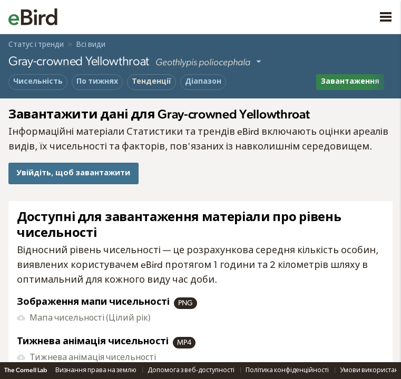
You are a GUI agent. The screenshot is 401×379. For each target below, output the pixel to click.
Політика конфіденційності (288, 370)
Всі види (90, 44)
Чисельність (38, 81)
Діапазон (203, 81)
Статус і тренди (36, 44)
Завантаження (350, 81)
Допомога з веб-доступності (192, 370)
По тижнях (97, 81)
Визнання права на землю (96, 370)
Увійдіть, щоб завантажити (73, 173)
